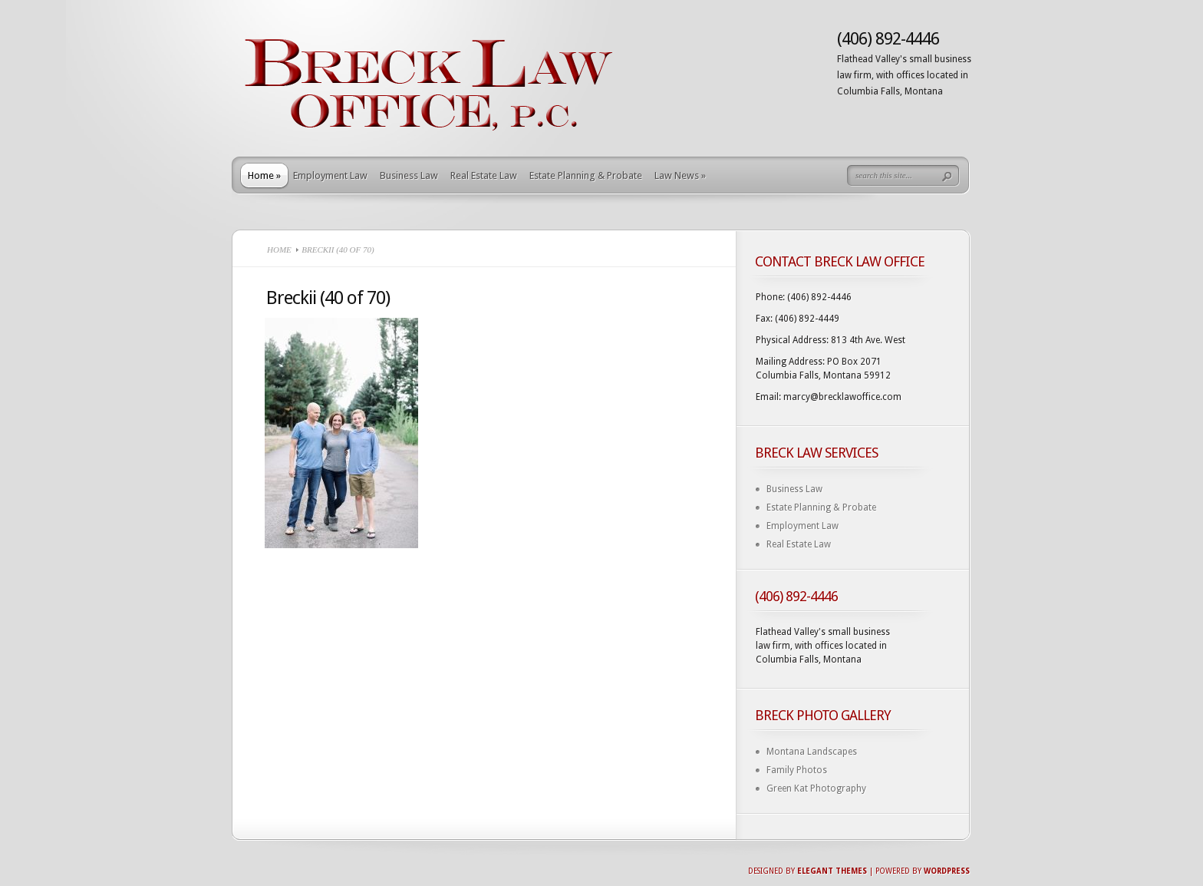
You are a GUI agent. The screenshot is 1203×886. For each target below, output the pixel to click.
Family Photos (796, 770)
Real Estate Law (483, 175)
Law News (680, 175)
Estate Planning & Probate (585, 175)
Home (264, 175)
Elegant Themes (832, 871)
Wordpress (947, 871)
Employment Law (330, 175)
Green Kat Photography (816, 788)
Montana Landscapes (811, 751)
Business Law (409, 175)
